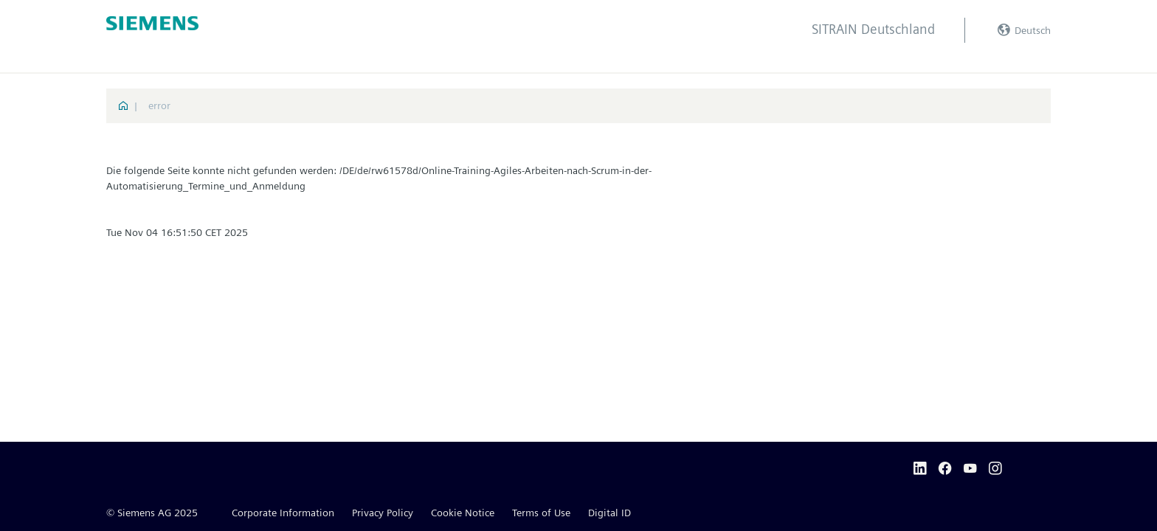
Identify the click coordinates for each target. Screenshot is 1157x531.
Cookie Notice (462, 512)
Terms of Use (541, 512)
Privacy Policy (382, 512)
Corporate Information (283, 512)
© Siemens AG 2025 (152, 512)
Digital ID (609, 512)
